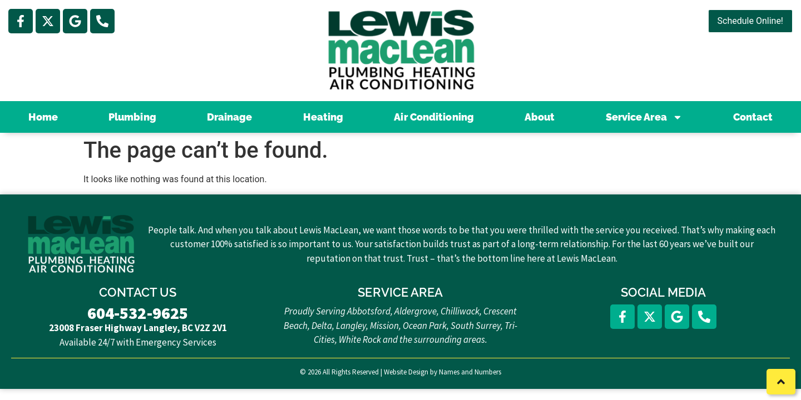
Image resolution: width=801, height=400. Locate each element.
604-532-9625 (137, 312)
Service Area (644, 117)
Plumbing (132, 117)
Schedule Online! (750, 21)
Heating (323, 117)
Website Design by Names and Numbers (442, 372)
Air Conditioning (434, 117)
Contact (753, 117)
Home (43, 117)
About (540, 117)
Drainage (230, 117)
